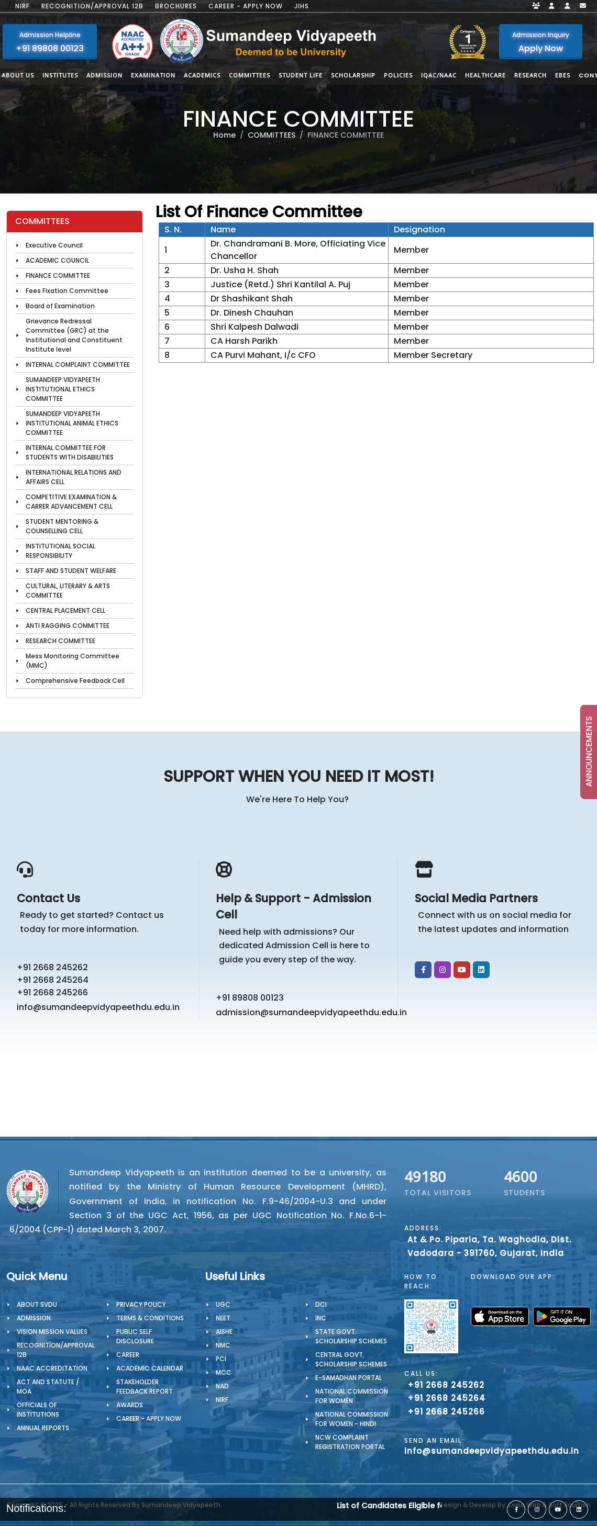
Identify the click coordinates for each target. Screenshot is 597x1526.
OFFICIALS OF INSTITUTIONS (38, 1409)
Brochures (176, 6)
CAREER (127, 1354)
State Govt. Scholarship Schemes (351, 1336)
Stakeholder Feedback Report (144, 1386)
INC (320, 1318)
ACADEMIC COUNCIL (57, 260)
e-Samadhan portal (348, 1377)
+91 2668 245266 (52, 992)
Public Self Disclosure (135, 1336)
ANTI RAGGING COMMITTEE (67, 625)
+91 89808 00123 (250, 998)
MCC (223, 1372)
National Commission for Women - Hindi (351, 1419)
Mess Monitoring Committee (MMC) (72, 661)
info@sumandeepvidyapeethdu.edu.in (98, 1007)
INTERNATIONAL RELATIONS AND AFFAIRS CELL (73, 477)
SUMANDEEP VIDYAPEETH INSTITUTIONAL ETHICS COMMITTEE (63, 389)
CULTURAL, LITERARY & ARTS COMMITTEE (68, 590)
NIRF (22, 6)
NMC (223, 1345)
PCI (221, 1358)
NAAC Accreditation (52, 1368)
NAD (222, 1386)
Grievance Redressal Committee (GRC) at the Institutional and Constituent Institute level (74, 335)
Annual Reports (43, 1427)
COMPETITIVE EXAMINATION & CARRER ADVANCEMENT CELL (71, 501)
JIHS (301, 6)
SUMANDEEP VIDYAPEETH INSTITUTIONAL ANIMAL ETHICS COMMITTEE (72, 423)
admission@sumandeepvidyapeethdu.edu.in (302, 1012)
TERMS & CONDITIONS (150, 1318)
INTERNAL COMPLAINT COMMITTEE (78, 364)
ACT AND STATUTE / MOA (48, 1386)
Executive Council (54, 245)
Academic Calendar (149, 1368)
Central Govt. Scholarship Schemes (351, 1359)
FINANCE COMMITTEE (58, 275)
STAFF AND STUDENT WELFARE (71, 570)
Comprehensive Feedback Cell (75, 680)
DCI (321, 1304)
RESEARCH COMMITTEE (60, 640)
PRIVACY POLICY (141, 1304)
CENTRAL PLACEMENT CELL (65, 610)
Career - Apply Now (245, 6)
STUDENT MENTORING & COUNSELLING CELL (62, 526)
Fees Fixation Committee (67, 290)
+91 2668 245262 (52, 967)
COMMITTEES (271, 135)
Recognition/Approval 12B (92, 6)
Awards (129, 1404)
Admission (34, 1318)
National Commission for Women (351, 1396)
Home (224, 135)
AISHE (224, 1331)
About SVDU (37, 1304)
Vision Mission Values (52, 1331)
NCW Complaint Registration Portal (350, 1442)
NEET (223, 1318)
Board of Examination (60, 305)
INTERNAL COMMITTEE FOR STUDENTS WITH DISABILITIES (70, 452)
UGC (223, 1304)
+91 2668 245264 (53, 980)
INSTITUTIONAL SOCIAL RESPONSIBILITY (60, 551)
